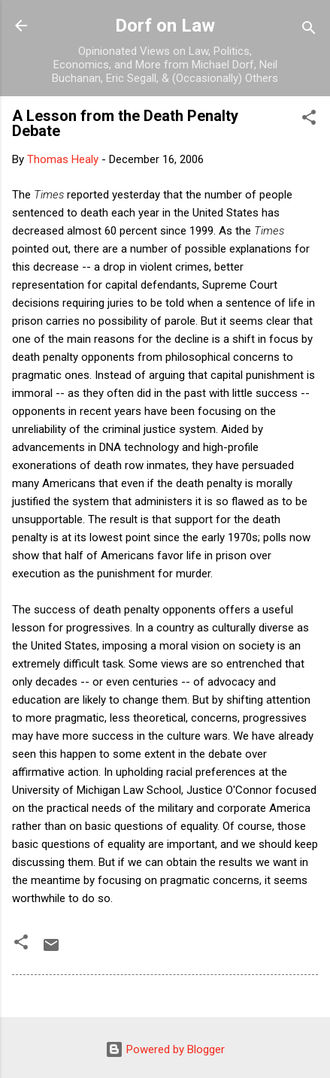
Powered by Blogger (165, 1049)
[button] (309, 120)
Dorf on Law (165, 25)
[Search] (309, 30)
